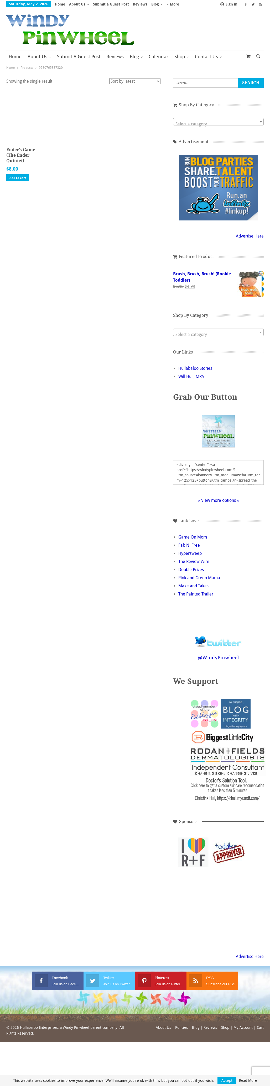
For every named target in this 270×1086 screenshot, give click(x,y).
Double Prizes (196, 569)
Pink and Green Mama (204, 577)
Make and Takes (199, 585)
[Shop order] (140, 81)
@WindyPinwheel (221, 657)
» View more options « (221, 500)
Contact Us (206, 56)
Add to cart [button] (17, 179)
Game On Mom (198, 537)
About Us (77, 4)
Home (60, 4)
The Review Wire (199, 561)
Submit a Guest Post (111, 4)
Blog (155, 4)
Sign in (228, 4)
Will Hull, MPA (196, 376)
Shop (179, 56)
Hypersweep (195, 553)
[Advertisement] (196, 887)
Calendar (158, 56)
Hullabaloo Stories (200, 368)
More (173, 4)
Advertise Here (250, 236)
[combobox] (221, 121)
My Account (243, 1027)
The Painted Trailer (201, 594)
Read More (248, 1080)
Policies (181, 1027)
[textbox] (221, 124)
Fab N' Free (194, 545)
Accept (226, 1080)
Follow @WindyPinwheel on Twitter (221, 638)
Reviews (140, 4)
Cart (260, 1027)
